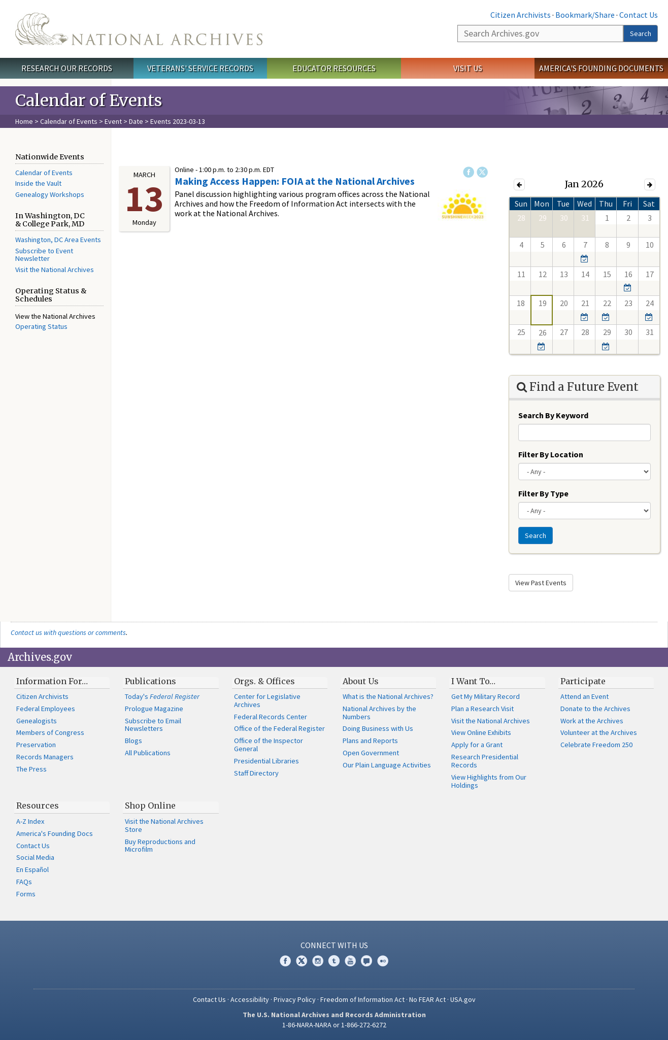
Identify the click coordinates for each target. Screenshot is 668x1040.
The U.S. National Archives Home (138, 29)
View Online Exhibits (481, 732)
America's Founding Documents (601, 68)
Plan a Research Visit (482, 708)
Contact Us (638, 15)
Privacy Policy (295, 999)
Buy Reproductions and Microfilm (160, 845)
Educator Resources (334, 68)
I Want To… (473, 681)
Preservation (36, 744)
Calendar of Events (68, 121)
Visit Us (467, 68)
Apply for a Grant (477, 744)
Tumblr (334, 961)
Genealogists (36, 720)
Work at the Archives (591, 720)
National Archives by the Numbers (379, 712)
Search (640, 33)
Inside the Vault (38, 183)
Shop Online (150, 805)
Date (136, 121)
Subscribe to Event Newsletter (44, 254)
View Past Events (540, 582)
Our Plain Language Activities (387, 764)
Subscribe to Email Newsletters (153, 724)
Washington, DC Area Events (58, 239)
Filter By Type (543, 493)
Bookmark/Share (585, 15)
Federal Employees (45, 708)
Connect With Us (334, 945)
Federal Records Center (270, 716)
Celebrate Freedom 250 (596, 744)
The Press (31, 769)
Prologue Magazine (154, 708)
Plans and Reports (370, 740)
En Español (32, 869)
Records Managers (45, 756)
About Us (361, 681)
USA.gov (463, 999)
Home (24, 121)
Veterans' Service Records (200, 68)
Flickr (383, 961)
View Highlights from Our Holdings (488, 781)
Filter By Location (550, 454)
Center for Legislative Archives (267, 700)
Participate (583, 681)
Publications (150, 681)
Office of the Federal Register (279, 728)
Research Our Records (66, 68)
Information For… (52, 681)
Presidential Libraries (266, 760)
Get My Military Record (485, 696)
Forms (26, 893)
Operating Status (41, 326)
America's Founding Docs (54, 833)
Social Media (35, 857)
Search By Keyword (553, 415)
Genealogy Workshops (49, 194)
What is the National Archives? (388, 696)
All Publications (148, 752)
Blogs (133, 740)
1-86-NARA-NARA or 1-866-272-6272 (334, 1024)
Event (113, 121)
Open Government (371, 752)
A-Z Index (30, 821)
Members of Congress (50, 732)
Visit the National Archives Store (164, 825)
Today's (162, 696)
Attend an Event (584, 696)
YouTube (350, 961)
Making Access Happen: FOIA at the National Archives (295, 181)
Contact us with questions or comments (68, 632)
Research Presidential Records (484, 760)
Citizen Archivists (520, 15)
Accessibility (249, 999)
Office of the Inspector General (268, 744)
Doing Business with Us (378, 728)
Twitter (482, 172)
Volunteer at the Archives (598, 732)
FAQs (24, 881)
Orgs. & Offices (264, 681)
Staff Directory (256, 773)
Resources (37, 805)
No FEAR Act (427, 999)
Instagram (318, 961)
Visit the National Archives (54, 269)
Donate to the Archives (595, 708)
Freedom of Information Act (362, 999)
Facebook (468, 172)
